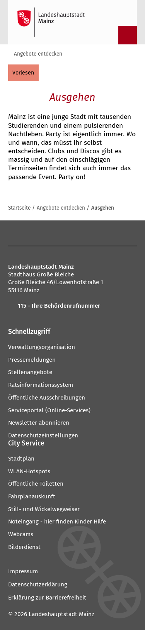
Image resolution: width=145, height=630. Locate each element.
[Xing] (113, 233)
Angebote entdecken (38, 54)
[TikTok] (128, 233)
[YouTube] (71, 233)
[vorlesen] (23, 72)
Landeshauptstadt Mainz (61, 614)
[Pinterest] (57, 233)
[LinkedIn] (99, 233)
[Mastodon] (43, 233)
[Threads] (85, 233)
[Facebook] (16, 233)
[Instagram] (28, 233)
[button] (72, 332)
